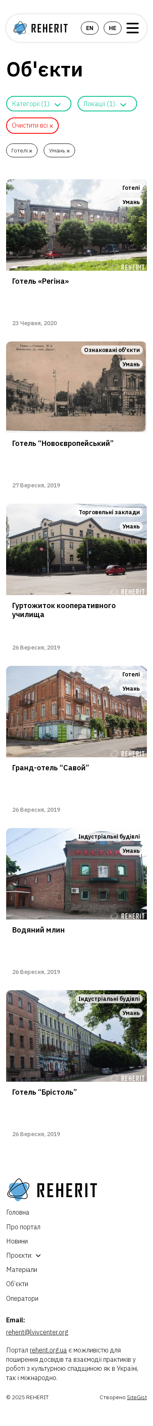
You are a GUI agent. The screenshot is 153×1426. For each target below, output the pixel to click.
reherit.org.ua (48, 1350)
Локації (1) (99, 104)
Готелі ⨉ (21, 150)
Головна (17, 1212)
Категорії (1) (30, 104)
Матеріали (21, 1269)
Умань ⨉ (59, 150)
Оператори (22, 1298)
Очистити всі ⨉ (32, 125)
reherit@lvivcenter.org (37, 1332)
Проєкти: (19, 1255)
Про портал (23, 1227)
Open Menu (132, 28)
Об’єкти (17, 1284)
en (89, 28)
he (112, 28)
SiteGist (137, 1397)
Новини (17, 1241)
